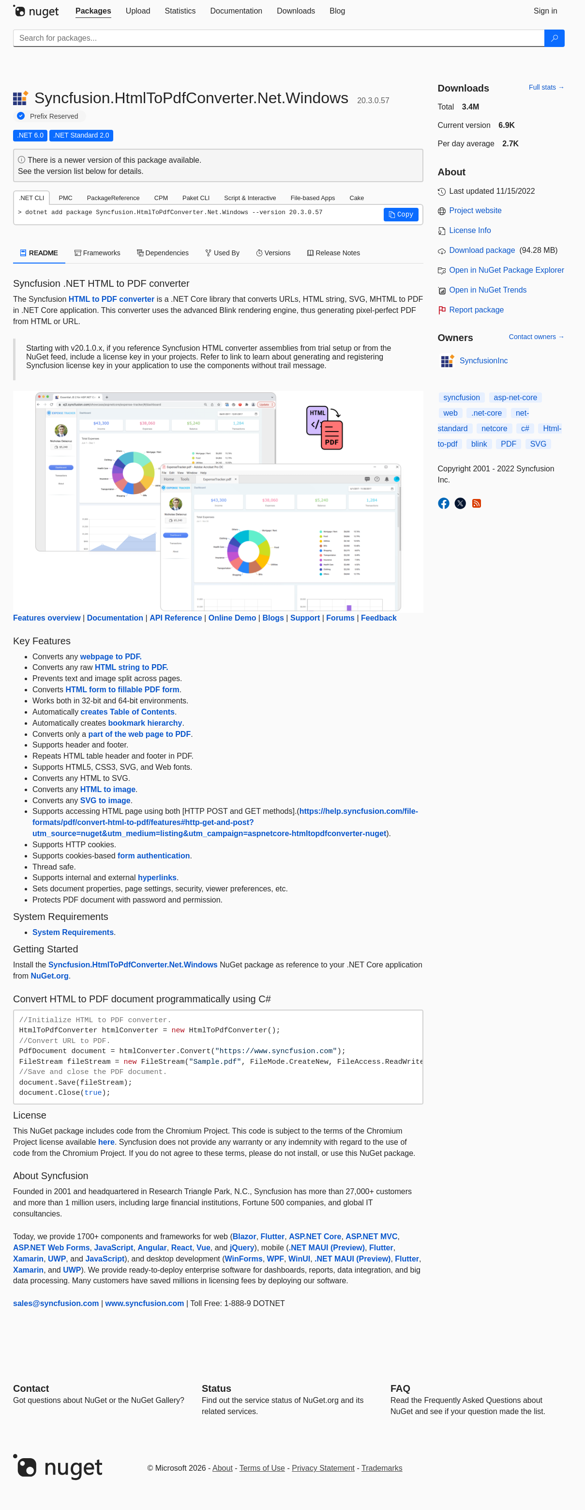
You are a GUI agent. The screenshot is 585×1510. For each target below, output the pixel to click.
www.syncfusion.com (144, 1303)
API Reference (176, 618)
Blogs (273, 618)
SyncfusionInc (484, 361)
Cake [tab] (356, 198)
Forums (340, 618)
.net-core (486, 413)
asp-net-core (516, 397)
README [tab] (39, 253)
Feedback (379, 618)
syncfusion (462, 397)
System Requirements (73, 932)
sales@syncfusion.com (56, 1303)
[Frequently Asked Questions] (400, 1388)
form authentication (154, 856)
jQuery (242, 1248)
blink (479, 444)
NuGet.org (49, 976)
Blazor (244, 1236)
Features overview (47, 618)
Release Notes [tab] (333, 253)
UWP (57, 1259)
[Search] (554, 38)
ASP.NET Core (315, 1236)
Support (305, 618)
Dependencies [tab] (163, 253)
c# (525, 428)
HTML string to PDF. (131, 667)
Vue (203, 1248)
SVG (538, 444)
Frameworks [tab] (97, 253)
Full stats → (547, 87)
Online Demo (232, 618)
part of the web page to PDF (140, 734)
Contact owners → (537, 337)
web (451, 413)
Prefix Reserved (54, 116)
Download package (482, 250)
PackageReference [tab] (113, 198)
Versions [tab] (273, 253)
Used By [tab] (222, 253)
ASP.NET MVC (371, 1236)
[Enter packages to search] (279, 38)
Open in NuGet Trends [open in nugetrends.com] (488, 290)
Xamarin (28, 1259)
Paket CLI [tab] (196, 198)
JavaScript (113, 1248)
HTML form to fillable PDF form (122, 689)
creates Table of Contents (128, 712)
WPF (276, 1259)
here (106, 1142)
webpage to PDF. (111, 657)
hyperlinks (157, 877)
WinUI (299, 1259)
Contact (31, 1388)
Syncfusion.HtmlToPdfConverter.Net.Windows (133, 965)
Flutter (273, 1236)
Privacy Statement (323, 1468)
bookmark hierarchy (145, 723)
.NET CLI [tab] (31, 198)
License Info (470, 230)
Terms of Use (262, 1468)
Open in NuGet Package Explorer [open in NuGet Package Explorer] (507, 270)
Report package (477, 310)
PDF (508, 444)
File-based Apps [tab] (313, 198)
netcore (494, 428)
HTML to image (107, 789)
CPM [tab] (161, 198)
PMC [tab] (65, 198)
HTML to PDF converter (112, 299)
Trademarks (382, 1468)
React (182, 1248)
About (222, 1468)
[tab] (93, 11)
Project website (476, 210)
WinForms (244, 1259)
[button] (401, 214)
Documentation (115, 618)
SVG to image (105, 800)
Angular (151, 1248)
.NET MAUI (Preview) (327, 1248)
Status (216, 1388)
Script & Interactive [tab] (250, 198)
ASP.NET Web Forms (51, 1248)
